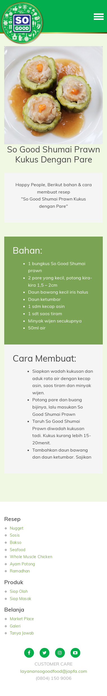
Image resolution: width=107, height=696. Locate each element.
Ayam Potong (22, 564)
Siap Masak (20, 598)
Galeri (15, 626)
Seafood (17, 549)
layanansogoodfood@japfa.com (53, 671)
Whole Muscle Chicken (31, 556)
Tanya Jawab (22, 633)
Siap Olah (19, 591)
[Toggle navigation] (98, 16)
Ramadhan (20, 571)
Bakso (15, 542)
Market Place (22, 618)
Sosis (15, 535)
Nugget (16, 528)
